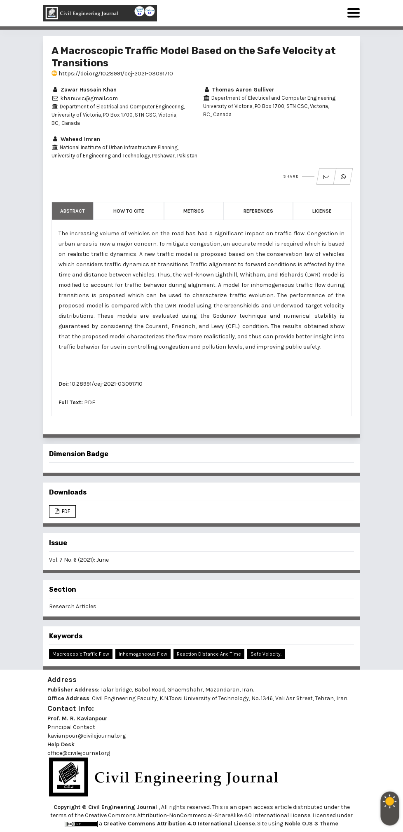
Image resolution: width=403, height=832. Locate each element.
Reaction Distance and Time (209, 654)
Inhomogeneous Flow (143, 654)
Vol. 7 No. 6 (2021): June (79, 559)
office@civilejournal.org (78, 753)
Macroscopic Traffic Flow (80, 654)
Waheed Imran (76, 139)
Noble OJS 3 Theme (310, 823)
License (322, 211)
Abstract (72, 211)
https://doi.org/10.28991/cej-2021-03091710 (112, 73)
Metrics (193, 211)
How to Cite (128, 211)
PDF (89, 402)
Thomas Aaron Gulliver (238, 89)
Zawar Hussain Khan (84, 89)
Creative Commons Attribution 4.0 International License (179, 823)
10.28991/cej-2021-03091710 (106, 383)
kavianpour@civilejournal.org (86, 735)
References (258, 211)
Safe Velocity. (266, 654)
